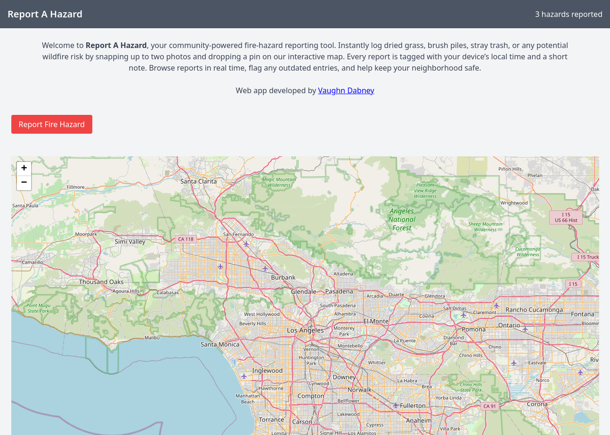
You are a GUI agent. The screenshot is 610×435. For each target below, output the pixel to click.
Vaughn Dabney (346, 90)
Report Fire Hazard (52, 124)
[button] (24, 169)
